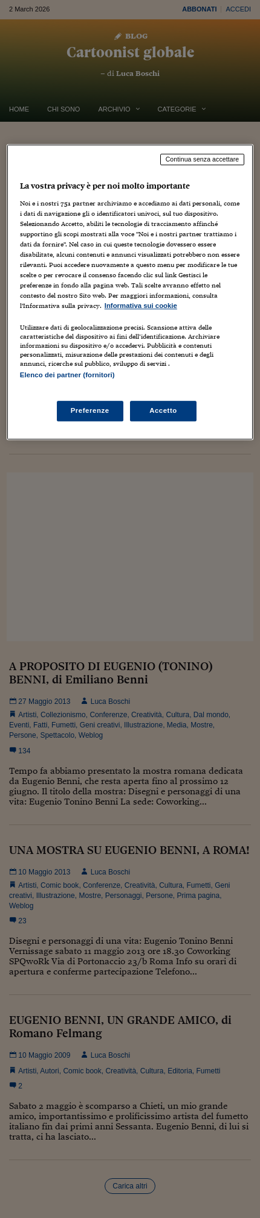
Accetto (163, 410)
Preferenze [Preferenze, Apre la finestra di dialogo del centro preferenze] (90, 410)
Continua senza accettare (202, 159)
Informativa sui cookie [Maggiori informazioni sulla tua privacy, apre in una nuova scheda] (141, 306)
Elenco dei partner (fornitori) (67, 375)
